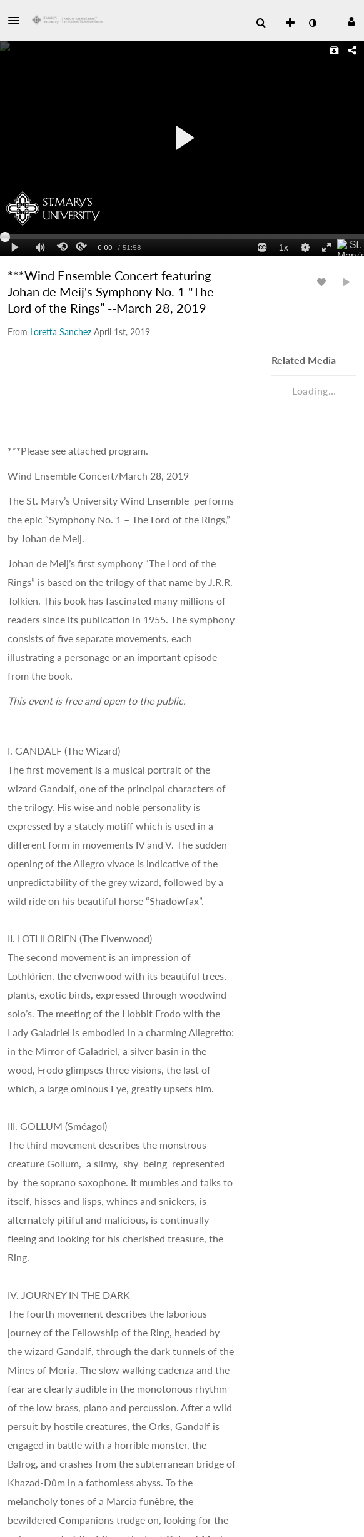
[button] (18, 20)
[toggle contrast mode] (312, 23)
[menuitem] (261, 23)
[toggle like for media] (323, 281)
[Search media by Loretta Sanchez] (60, 331)
